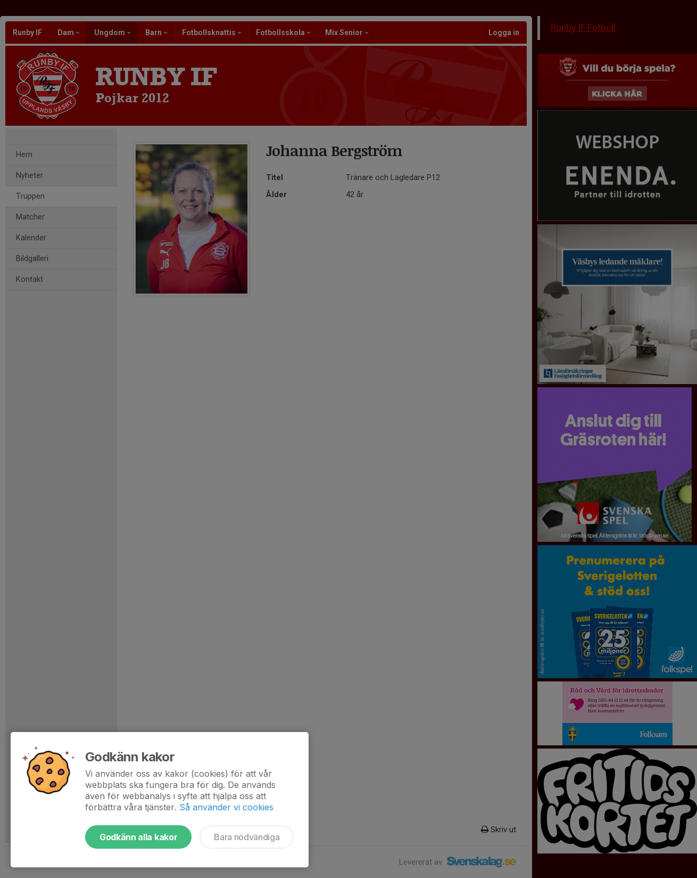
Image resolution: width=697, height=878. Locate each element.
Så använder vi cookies (226, 807)
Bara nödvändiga (246, 837)
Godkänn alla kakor (138, 837)
